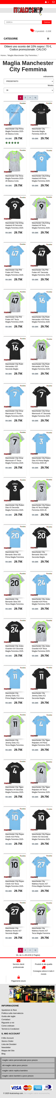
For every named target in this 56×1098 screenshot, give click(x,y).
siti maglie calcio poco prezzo (14, 1065)
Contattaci (5, 1019)
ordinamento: (48, 76)
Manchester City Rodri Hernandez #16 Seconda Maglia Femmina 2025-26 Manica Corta (14, 369)
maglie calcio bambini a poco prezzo (18, 1076)
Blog (3, 1054)
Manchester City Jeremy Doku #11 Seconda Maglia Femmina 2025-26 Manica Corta (39, 698)
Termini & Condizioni (10, 1029)
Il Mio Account (7, 1038)
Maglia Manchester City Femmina (22, 55)
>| (35, 97)
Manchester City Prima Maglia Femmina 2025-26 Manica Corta (14, 131)
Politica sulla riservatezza (12, 1013)
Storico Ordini (7, 1041)
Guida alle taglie (8, 1016)
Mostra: (51, 85)
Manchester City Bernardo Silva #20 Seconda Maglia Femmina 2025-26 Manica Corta (39, 557)
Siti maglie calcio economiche (36, 1093)
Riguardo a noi (7, 1022)
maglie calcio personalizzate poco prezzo (20, 1060)
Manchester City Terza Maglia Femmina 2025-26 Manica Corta (14, 178)
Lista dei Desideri (8, 1044)
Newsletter (6, 1047)
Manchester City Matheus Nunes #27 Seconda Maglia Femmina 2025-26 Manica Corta (13, 933)
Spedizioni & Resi (9, 1010)
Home (3, 55)
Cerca (47, 22)
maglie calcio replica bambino (15, 1070)
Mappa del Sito (7, 1050)
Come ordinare (7, 1026)
